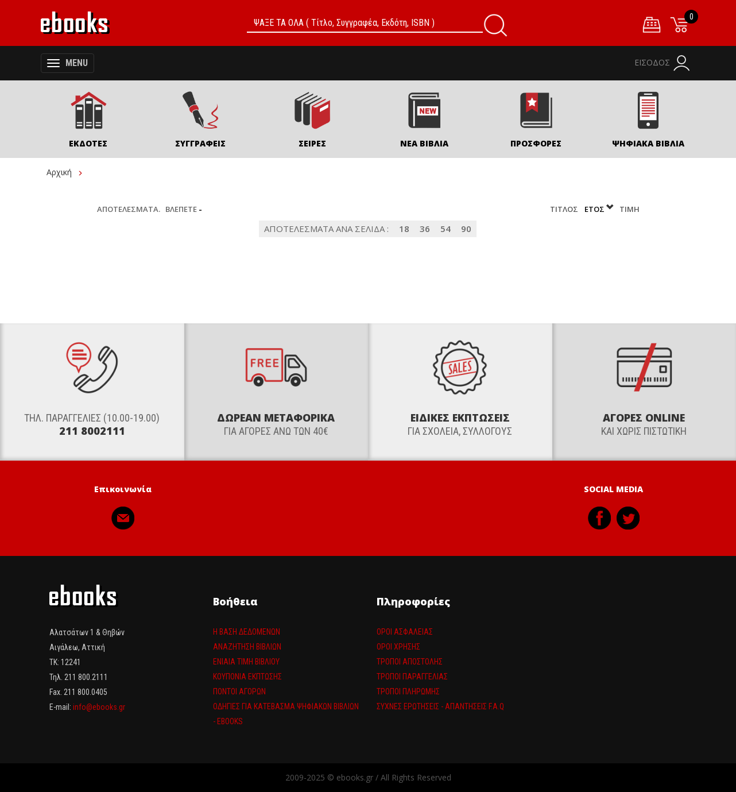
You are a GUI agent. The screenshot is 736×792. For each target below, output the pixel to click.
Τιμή (629, 209)
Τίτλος (565, 209)
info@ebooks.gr (99, 707)
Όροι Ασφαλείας (405, 631)
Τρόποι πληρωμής (408, 691)
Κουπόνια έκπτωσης (247, 676)
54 (445, 228)
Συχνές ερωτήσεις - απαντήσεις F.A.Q (440, 706)
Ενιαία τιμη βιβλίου (246, 661)
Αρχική (59, 172)
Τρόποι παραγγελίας (412, 676)
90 (466, 228)
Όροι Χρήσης (398, 646)
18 (404, 228)
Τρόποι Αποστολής (410, 661)
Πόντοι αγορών (239, 691)
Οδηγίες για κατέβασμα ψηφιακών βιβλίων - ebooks (286, 714)
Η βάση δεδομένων (246, 631)
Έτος (599, 209)
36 (425, 228)
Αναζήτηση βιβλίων (247, 646)
